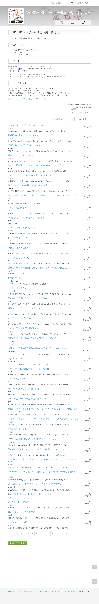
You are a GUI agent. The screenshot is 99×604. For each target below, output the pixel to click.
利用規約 (11, 591)
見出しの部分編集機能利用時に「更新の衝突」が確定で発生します (39, 268)
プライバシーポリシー (24, 591)
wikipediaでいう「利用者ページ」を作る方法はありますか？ (36, 484)
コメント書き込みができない (21, 227)
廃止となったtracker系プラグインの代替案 (28, 185)
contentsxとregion (16, 379)
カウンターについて (17, 522)
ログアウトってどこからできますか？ (25, 318)
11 (53, 533)
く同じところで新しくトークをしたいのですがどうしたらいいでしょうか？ (43, 419)
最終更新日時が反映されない (21, 512)
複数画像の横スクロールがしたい (23, 135)
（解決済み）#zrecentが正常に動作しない (27, 217)
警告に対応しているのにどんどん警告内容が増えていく (34, 338)
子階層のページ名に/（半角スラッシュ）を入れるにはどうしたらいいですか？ (42, 460)
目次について (14, 278)
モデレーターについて (18, 288)
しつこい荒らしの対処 (18, 258)
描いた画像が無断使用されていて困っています (30, 494)
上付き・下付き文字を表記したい (23, 328)
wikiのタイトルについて (19, 502)
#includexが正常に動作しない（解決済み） (28, 298)
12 (58, 533)
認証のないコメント (17, 429)
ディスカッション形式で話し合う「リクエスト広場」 (27, 99)
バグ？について (15, 358)
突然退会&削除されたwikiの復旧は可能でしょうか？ (32, 439)
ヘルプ (36, 591)
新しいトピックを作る (18, 543)
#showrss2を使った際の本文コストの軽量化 (28, 368)
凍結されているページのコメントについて (27, 308)
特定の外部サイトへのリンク (21, 155)
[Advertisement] (29, 568)
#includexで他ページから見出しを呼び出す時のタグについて (36, 449)
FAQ (41, 591)
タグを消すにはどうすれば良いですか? (26, 125)
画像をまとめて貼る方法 (19, 248)
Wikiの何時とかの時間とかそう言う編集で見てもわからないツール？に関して (43, 196)
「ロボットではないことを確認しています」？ (30, 175)
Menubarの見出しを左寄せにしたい (24, 389)
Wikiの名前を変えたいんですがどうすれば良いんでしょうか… (37, 165)
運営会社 (74, 591)
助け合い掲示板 (50, 591)
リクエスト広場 (63, 591)
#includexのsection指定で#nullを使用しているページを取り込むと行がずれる (43, 472)
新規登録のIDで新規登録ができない (24, 145)
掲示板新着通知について (19, 238)
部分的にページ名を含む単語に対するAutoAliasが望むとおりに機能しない (42, 409)
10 (48, 533)
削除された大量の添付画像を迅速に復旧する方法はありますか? (37, 348)
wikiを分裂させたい (17, 207)
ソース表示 (79, 112)
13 (62, 533)
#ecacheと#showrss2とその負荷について (27, 399)
